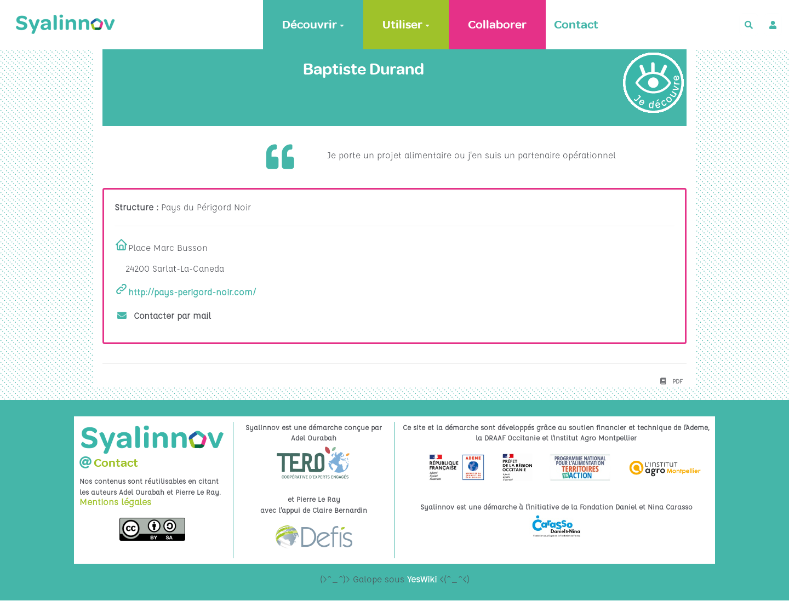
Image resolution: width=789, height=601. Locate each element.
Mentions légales (115, 501)
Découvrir (313, 25)
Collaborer (497, 25)
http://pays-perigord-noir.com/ (192, 292)
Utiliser (406, 25)
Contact (576, 25)
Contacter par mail (164, 315)
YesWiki (422, 579)
